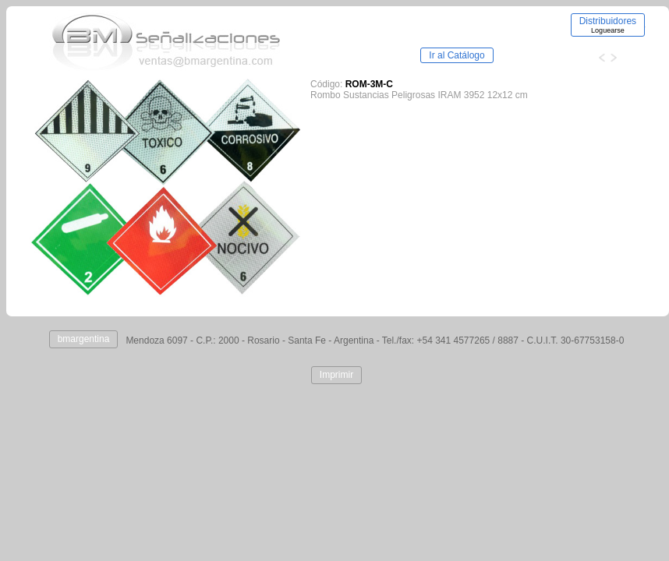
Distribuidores (607, 25)
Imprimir (336, 374)
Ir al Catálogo (456, 55)
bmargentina (84, 338)
